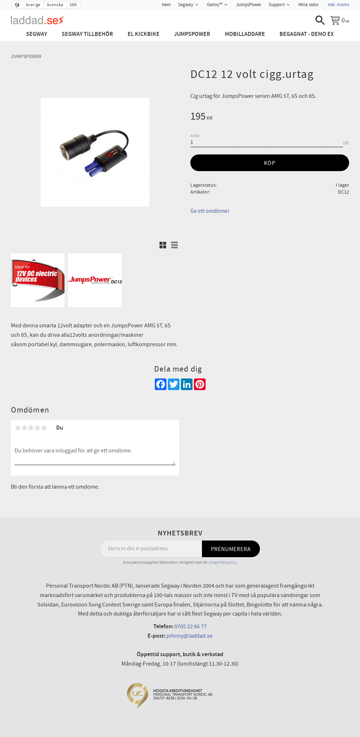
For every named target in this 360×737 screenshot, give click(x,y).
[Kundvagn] (339, 20)
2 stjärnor (24, 428)
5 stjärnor (44, 428)
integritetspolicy (222, 562)
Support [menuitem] (277, 5)
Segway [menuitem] (185, 5)
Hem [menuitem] (166, 5)
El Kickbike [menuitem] (144, 34)
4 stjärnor (37, 428)
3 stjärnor (31, 428)
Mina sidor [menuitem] (308, 5)
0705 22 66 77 (190, 626)
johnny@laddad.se (189, 635)
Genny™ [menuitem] (214, 5)
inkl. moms (338, 5)
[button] (320, 20)
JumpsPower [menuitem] (248, 5)
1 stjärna (18, 428)
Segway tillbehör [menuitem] (87, 34)
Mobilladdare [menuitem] (245, 34)
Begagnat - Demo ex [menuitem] (307, 34)
